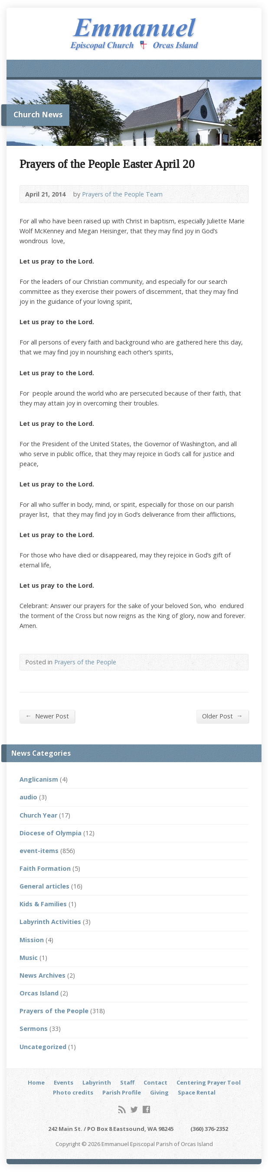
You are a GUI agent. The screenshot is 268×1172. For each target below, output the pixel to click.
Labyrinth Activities (50, 922)
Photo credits (73, 1092)
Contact (155, 1082)
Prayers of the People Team (122, 194)
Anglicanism (39, 779)
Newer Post (47, 716)
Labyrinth (96, 1082)
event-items (39, 851)
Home (36, 1082)
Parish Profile (121, 1092)
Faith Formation (45, 868)
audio (28, 797)
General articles (44, 886)
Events (63, 1082)
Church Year (38, 815)
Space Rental (197, 1092)
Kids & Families (43, 904)
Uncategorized (43, 1047)
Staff (127, 1082)
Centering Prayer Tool (208, 1082)
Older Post (222, 716)
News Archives (42, 975)
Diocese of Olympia (51, 833)
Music (29, 957)
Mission (32, 940)
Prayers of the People (85, 662)
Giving (159, 1092)
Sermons (34, 1028)
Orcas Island (39, 993)
